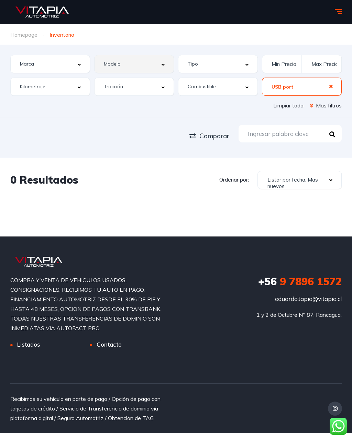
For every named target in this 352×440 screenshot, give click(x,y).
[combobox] (50, 64)
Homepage (23, 34)
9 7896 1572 (300, 281)
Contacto (109, 344)
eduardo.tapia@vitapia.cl (308, 298)
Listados (28, 344)
